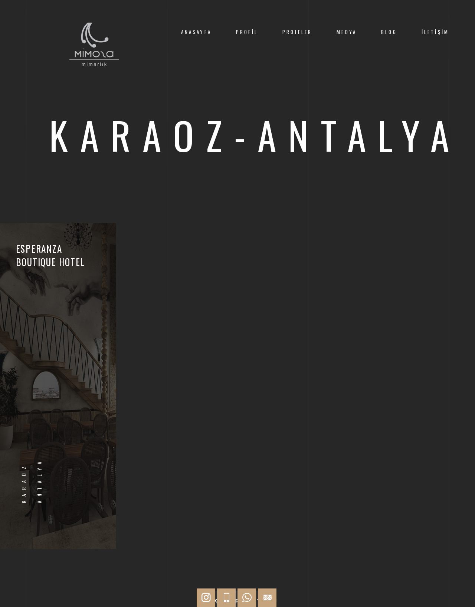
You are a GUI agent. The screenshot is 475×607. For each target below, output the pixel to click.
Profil (247, 32)
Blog (389, 32)
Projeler (297, 32)
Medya (347, 32)
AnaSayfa (196, 32)
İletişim (435, 32)
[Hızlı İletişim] (206, 597)
